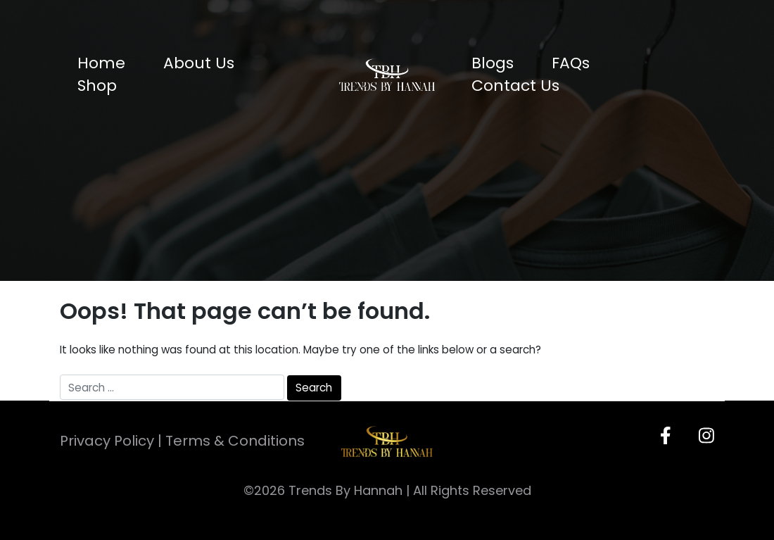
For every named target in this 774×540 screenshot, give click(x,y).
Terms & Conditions (235, 441)
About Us (198, 63)
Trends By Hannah (345, 490)
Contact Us (515, 85)
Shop (97, 85)
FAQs (571, 63)
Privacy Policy (107, 441)
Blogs (492, 63)
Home (101, 63)
